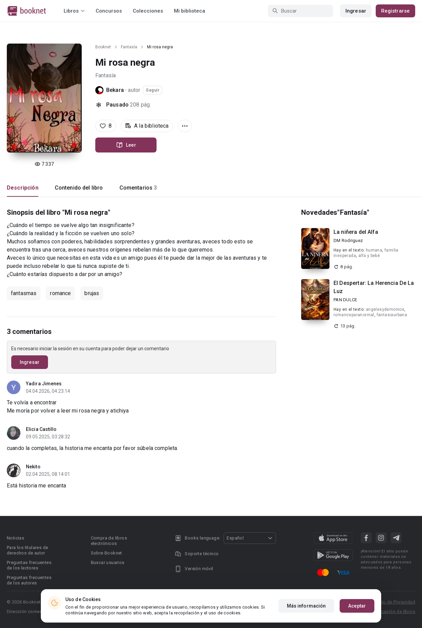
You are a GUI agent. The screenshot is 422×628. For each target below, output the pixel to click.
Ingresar (355, 11)
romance (60, 293)
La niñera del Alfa (356, 232)
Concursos (109, 11)
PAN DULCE (345, 299)
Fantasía (129, 47)
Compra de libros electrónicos (109, 540)
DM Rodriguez (348, 240)
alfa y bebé (369, 255)
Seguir (152, 90)
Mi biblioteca (189, 11)
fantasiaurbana (392, 314)
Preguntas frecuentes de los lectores (29, 565)
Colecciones (148, 11)
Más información (306, 606)
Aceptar (357, 606)
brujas (91, 293)
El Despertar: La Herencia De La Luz (374, 287)
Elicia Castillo (41, 429)
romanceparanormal (354, 314)
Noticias (15, 538)
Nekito (33, 466)
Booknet (103, 47)
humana (374, 250)
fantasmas (23, 293)
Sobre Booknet (106, 552)
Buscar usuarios (108, 562)
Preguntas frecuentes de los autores (29, 580)
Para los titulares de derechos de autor (27, 550)
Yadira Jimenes (44, 383)
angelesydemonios (385, 309)
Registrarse (395, 11)
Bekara (115, 90)
